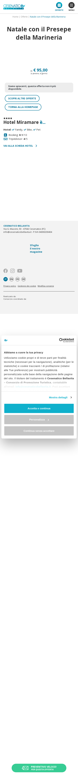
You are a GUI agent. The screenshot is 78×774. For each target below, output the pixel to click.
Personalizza (39, 419)
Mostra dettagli (58, 397)
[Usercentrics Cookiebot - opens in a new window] (59, 340)
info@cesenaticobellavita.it (33, 386)
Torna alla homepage (23, 107)
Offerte (59, 6)
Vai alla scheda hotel (20, 145)
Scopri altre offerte (22, 98)
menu (71, 6)
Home (15, 16)
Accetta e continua (39, 408)
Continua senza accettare (39, 430)
